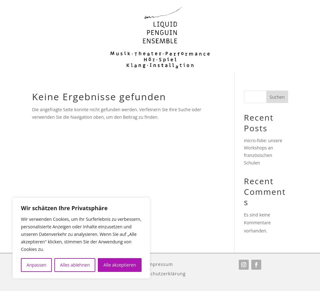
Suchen (277, 97)
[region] (81, 238)
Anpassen (37, 265)
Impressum (160, 264)
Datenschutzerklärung (160, 273)
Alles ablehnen (75, 265)
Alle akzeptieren (119, 265)
